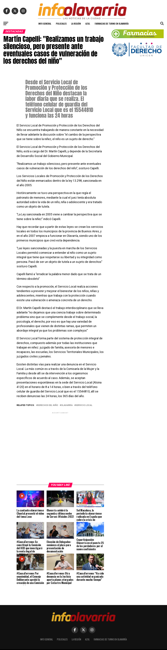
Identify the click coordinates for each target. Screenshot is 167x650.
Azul (87, 23)
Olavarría (67, 405)
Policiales (61, 23)
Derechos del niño (47, 405)
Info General (44, 23)
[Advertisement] (60, 447)
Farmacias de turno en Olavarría (112, 23)
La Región (76, 23)
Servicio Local (84, 405)
